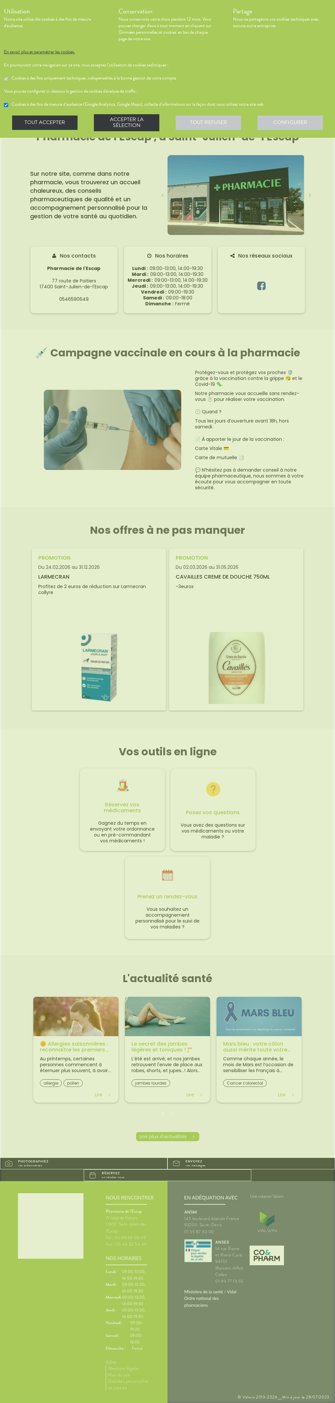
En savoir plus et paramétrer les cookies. (39, 52)
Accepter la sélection (127, 122)
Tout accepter (45, 122)
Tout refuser (208, 122)
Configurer (290, 122)
